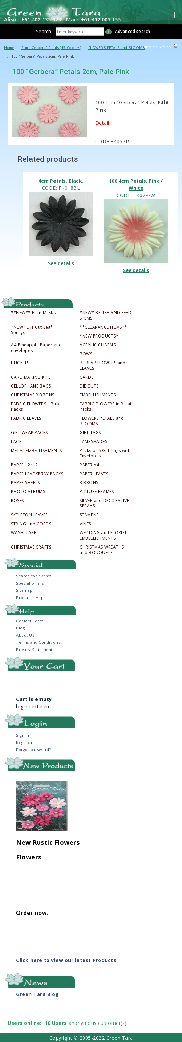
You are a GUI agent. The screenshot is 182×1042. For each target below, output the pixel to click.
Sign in (22, 735)
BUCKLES (20, 363)
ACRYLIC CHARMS (98, 345)
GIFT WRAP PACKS (29, 433)
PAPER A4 (89, 465)
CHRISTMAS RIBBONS (32, 395)
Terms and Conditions (38, 642)
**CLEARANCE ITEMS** (103, 327)
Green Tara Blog (37, 994)
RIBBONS (89, 483)
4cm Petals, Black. (60, 180)
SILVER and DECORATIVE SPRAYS (104, 503)
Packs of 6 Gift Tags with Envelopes (105, 453)
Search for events (34, 575)
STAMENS (89, 515)
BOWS (86, 354)
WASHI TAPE (23, 533)
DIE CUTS (89, 386)
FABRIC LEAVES (26, 418)
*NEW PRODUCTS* (99, 336)
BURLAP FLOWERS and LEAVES (102, 365)
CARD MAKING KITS (30, 377)
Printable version (156, 47)
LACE (16, 441)
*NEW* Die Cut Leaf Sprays (31, 329)
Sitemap (24, 590)
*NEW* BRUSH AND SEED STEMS (105, 315)
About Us (25, 635)
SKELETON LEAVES (29, 515)
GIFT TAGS (90, 433)
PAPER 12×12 (24, 465)
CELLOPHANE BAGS (31, 386)
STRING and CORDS (31, 524)
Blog (20, 627)
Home (9, 47)
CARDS (87, 377)
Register (24, 742)
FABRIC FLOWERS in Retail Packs (106, 406)
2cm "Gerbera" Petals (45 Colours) (51, 47)
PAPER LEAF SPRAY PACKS (37, 474)
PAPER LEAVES (94, 474)
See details (61, 263)
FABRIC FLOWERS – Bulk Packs (35, 406)
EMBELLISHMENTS (98, 395)
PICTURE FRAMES (97, 491)
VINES (85, 524)
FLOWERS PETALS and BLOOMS (102, 421)
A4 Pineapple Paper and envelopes (36, 347)
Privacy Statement (34, 649)
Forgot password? (33, 749)
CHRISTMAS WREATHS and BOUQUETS (102, 549)
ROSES (17, 500)
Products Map (30, 597)
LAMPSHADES (93, 441)
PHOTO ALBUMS (28, 491)
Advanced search (132, 31)
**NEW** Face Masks (33, 313)
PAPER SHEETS (25, 483)
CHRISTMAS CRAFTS (31, 547)
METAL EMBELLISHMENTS (36, 450)
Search (43, 31)
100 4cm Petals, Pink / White (136, 184)
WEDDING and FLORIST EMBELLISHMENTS (103, 535)
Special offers (30, 583)
